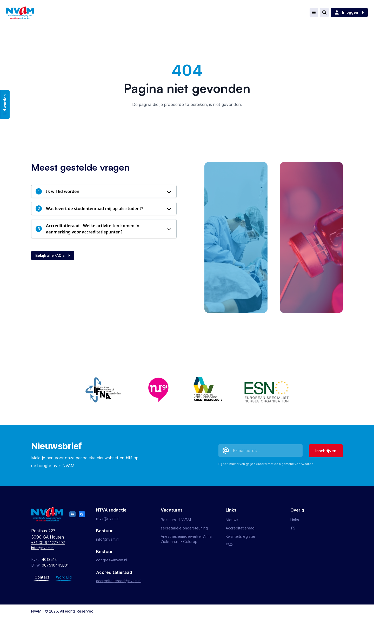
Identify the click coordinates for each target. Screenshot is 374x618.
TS (292, 528)
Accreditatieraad (240, 528)
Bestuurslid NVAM (176, 520)
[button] (103, 191)
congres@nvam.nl (111, 560)
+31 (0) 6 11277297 (48, 542)
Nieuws (232, 520)
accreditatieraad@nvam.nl (118, 581)
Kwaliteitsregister (240, 536)
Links (294, 520)
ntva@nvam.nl (108, 518)
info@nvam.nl (42, 548)
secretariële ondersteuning (184, 528)
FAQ (229, 544)
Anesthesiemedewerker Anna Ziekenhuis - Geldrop (186, 539)
